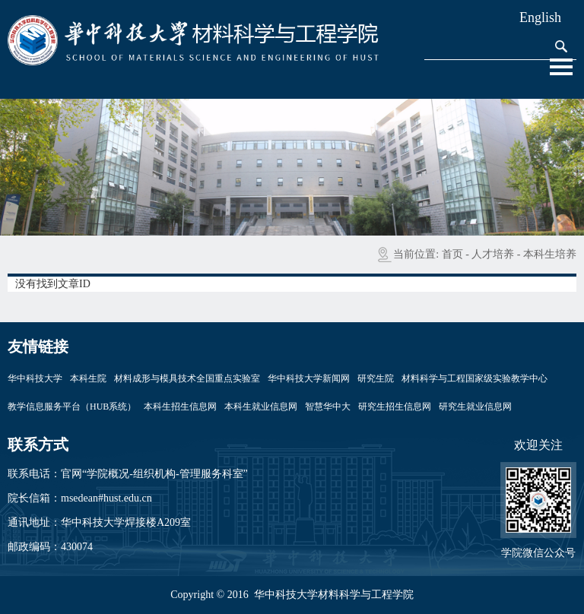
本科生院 (88, 378)
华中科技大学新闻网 (309, 378)
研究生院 (375, 378)
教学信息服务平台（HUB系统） (72, 406)
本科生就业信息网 (260, 406)
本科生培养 (549, 254)
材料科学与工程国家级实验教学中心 (475, 378)
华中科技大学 (35, 378)
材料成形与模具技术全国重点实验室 (187, 378)
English (540, 17)
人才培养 (492, 254)
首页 (452, 254)
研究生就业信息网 (475, 406)
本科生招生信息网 (180, 406)
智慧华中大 (328, 406)
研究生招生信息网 (394, 406)
